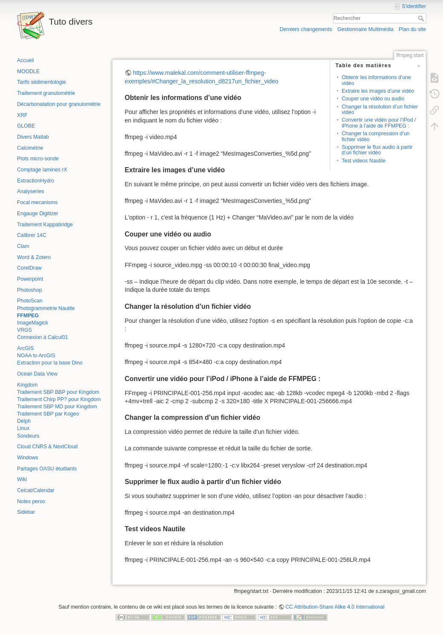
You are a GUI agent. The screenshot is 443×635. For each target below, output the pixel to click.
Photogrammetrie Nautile (46, 308)
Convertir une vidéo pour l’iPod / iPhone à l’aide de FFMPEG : (379, 122)
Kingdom (27, 385)
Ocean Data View (37, 374)
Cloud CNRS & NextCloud (47, 447)
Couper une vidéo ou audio (373, 99)
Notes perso (31, 501)
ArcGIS (25, 348)
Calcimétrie (30, 148)
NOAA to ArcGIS (36, 356)
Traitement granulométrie (46, 93)
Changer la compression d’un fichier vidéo (375, 136)
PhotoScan (30, 301)
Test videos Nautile (364, 161)
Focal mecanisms (37, 202)
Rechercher (422, 18)
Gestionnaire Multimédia (365, 29)
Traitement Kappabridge (45, 225)
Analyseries (30, 191)
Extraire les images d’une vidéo (378, 91)
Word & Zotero (34, 257)
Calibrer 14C (31, 235)
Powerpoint (30, 279)
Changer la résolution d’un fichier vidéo (380, 109)
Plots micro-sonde (38, 159)
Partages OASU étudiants (47, 469)
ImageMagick (32, 323)
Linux (23, 428)
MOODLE (28, 71)
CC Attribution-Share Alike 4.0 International (335, 607)
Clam (23, 246)
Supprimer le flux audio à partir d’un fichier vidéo (377, 150)
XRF (22, 115)
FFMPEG (28, 316)
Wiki (22, 479)
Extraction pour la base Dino (50, 363)
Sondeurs (28, 436)
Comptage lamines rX (42, 170)
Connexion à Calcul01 (42, 337)
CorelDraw (29, 268)
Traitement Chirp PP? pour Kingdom (59, 399)
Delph (24, 421)
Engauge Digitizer (37, 213)
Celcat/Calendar (35, 490)
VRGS (24, 330)
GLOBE (26, 126)
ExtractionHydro (35, 181)
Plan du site (412, 29)
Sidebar (26, 512)
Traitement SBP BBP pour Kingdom (58, 392)
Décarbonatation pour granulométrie (58, 104)
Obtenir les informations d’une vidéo (376, 80)
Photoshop (29, 290)
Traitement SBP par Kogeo (48, 414)
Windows (27, 458)
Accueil (25, 60)
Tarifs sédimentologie (41, 82)
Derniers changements (306, 29)
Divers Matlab (33, 137)
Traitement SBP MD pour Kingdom (57, 407)
